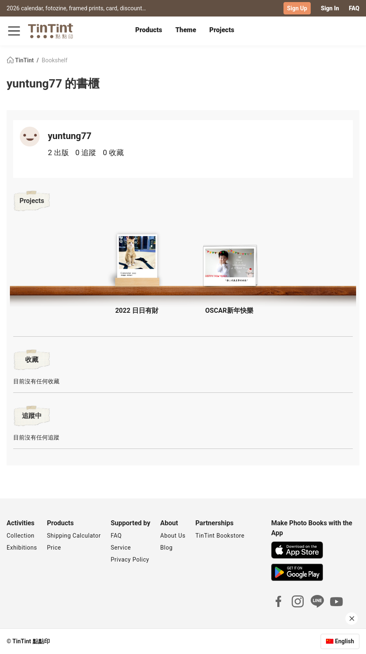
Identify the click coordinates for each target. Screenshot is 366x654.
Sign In (330, 8)
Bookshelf (54, 60)
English (344, 641)
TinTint (21, 60)
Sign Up (297, 8)
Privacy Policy (130, 559)
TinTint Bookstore (219, 535)
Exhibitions (22, 547)
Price (54, 547)
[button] (137, 259)
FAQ (354, 8)
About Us (172, 535)
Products (148, 30)
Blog (166, 547)
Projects (221, 30)
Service (121, 547)
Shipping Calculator (74, 535)
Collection (20, 535)
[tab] (149, 31)
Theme (185, 30)
